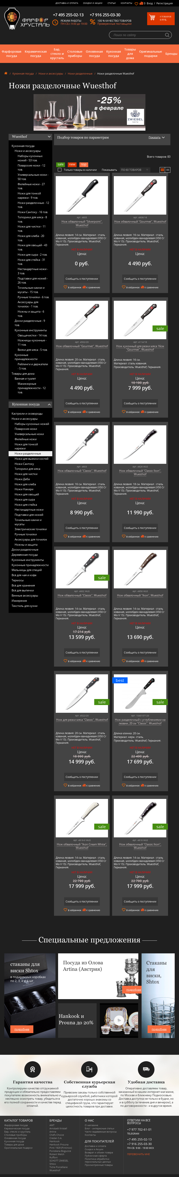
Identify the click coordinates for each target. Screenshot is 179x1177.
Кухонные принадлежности (26, 357)
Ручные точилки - (33, 297)
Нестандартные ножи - (33, 271)
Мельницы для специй (27, 570)
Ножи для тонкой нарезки (26, 446)
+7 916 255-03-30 (139, 1144)
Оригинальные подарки (150, 53)
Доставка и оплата (67, 3)
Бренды (171, 54)
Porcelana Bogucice (60, 1151)
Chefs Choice (56, 1134)
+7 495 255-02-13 (139, 1139)
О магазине (91, 1125)
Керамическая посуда (36, 53)
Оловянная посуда (94, 53)
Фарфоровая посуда (11, 53)
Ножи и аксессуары (51, 73)
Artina (52, 1131)
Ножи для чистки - (32, 228)
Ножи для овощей (27, 494)
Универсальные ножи (29, 434)
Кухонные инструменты (31, 330)
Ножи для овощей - (32, 247)
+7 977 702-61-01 (139, 1129)
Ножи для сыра (25, 499)
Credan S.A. (55, 1138)
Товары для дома (130, 53)
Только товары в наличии (77, 169)
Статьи (112, 3)
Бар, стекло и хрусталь (57, 53)
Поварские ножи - (31, 167)
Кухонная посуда (113, 53)
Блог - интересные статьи (99, 1128)
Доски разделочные (25, 549)
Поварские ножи (26, 429)
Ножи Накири (24, 489)
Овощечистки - (32, 335)
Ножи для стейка (26, 505)
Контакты (126, 3)
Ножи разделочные (80, 73)
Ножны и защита (26, 545)
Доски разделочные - (30, 323)
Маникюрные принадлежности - (32, 388)
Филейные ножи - (31, 186)
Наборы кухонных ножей (32, 424)
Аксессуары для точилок (31, 539)
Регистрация (164, 3)
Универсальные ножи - (33, 177)
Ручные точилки (26, 534)
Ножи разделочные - (33, 205)
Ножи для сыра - (32, 254)
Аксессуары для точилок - (28, 304)
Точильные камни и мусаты (28, 522)
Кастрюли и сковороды (27, 413)
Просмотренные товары (99, 1164)
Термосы (18, 580)
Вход (150, 3)
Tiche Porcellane (58, 1167)
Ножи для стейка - (31, 262)
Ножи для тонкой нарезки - (29, 195)
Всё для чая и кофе (24, 575)
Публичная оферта (96, 1155)
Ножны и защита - (31, 314)
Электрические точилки (31, 529)
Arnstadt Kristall (58, 1128)
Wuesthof (54, 1170)
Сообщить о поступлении (82, 279)
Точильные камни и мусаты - (31, 290)
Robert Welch (56, 1154)
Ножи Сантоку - (33, 212)
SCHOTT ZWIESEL (58, 1160)
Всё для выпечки (23, 590)
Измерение (19, 601)
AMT (51, 1125)
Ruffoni (53, 1157)
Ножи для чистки (26, 474)
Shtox (52, 1163)
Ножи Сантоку (24, 464)
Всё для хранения (23, 585)
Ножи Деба (22, 479)
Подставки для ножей (29, 515)
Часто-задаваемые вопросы (101, 1131)
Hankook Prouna (58, 1144)
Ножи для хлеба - (31, 238)
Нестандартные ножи (29, 509)
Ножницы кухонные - (32, 342)
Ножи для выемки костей (31, 459)
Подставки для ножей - (33, 280)
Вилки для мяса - (33, 350)
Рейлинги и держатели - (33, 366)
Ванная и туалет (25, 378)
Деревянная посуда (25, 555)
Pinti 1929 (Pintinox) (60, 1147)
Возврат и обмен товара (99, 1152)
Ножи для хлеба (25, 484)
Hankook (54, 1141)
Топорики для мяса (27, 469)
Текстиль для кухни (24, 606)
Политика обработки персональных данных (98, 1160)
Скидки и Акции (92, 3)
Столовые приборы (74, 53)
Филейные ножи (26, 439)
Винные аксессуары (25, 595)
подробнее (21, 1029)
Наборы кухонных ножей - (30, 158)
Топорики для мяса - (32, 219)
